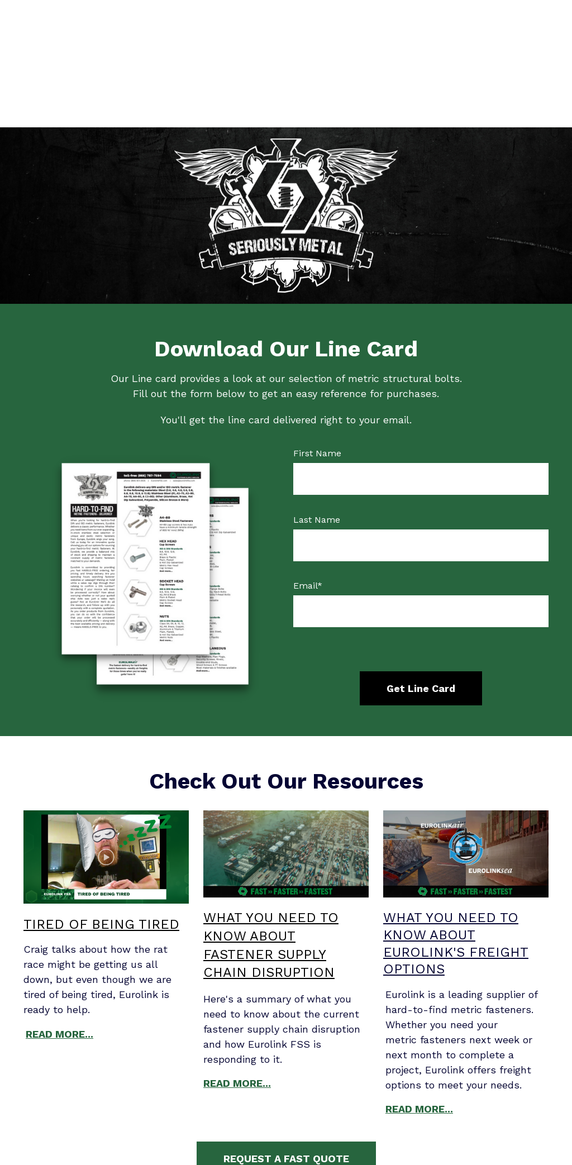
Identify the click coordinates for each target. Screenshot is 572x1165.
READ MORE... (59, 952)
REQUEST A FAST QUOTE (286, 1076)
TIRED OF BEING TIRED (101, 842)
